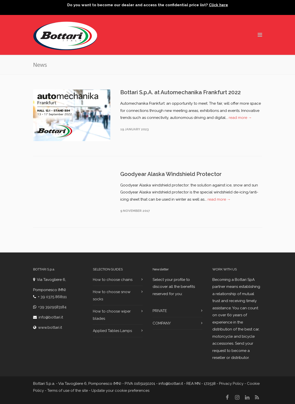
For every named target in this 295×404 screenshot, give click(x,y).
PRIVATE (160, 311)
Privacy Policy (231, 383)
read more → (240, 117)
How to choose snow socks (111, 295)
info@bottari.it (51, 317)
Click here (218, 5)
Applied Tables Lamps (112, 330)
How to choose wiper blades (112, 315)
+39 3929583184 (52, 307)
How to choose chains (112, 279)
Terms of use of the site (67, 390)
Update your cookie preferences (120, 390)
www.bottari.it (50, 327)
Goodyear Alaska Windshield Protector (171, 174)
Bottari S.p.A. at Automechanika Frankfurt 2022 (180, 92)
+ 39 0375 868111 (52, 297)
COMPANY (162, 323)
